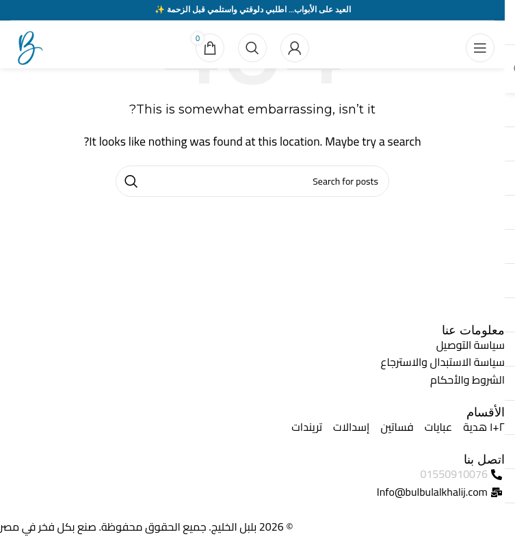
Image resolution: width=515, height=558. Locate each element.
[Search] (252, 48)
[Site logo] (27, 46)
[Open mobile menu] (480, 48)
